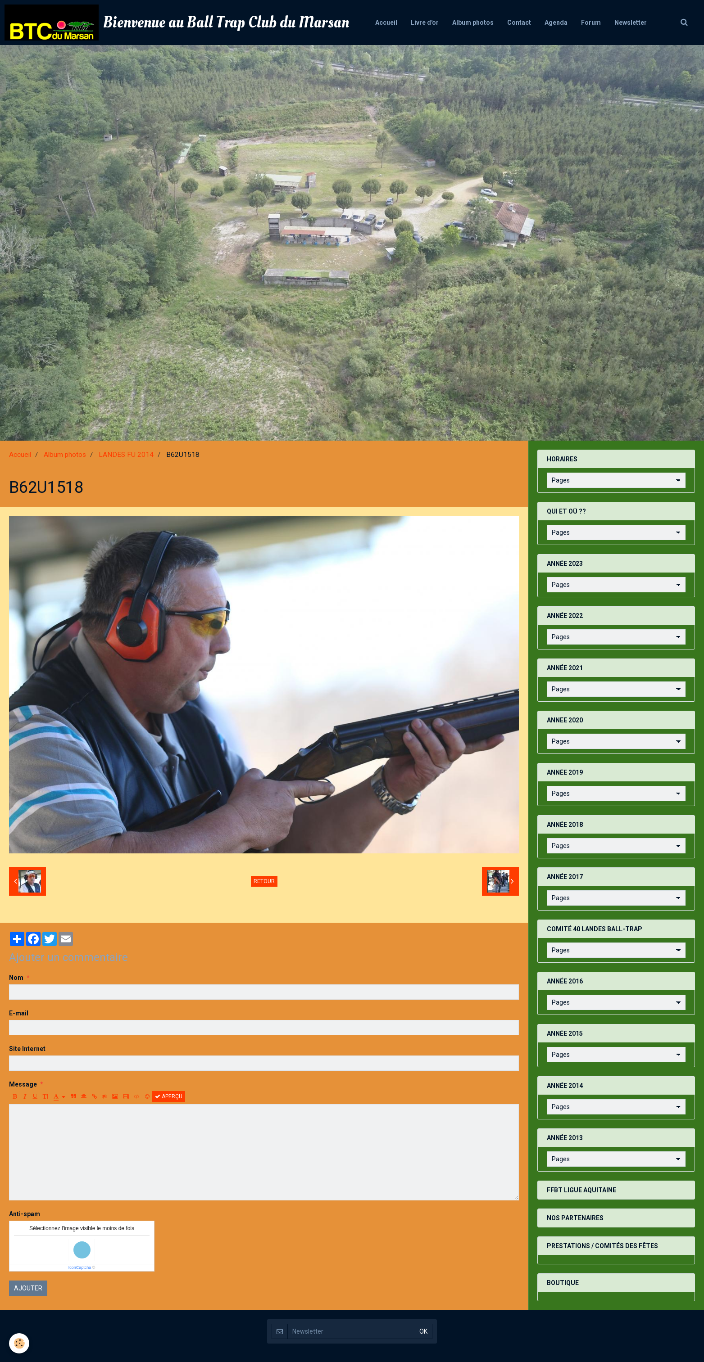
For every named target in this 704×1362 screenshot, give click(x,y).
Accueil (386, 22)
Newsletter (630, 22)
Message (23, 1084)
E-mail (18, 1013)
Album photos (473, 22)
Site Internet (27, 1048)
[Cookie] (19, 1343)
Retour (264, 881)
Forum (591, 22)
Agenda (556, 22)
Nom (16, 977)
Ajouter (28, 1288)
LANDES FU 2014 (126, 455)
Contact (519, 22)
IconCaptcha (79, 1267)
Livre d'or (425, 22)
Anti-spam (24, 1214)
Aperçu (168, 1096)
